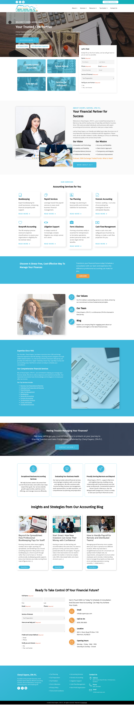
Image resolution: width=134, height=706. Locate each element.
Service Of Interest (89, 74)
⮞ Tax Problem (53, 682)
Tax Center (104, 8)
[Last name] (106, 62)
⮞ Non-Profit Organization (77, 689)
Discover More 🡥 (27, 40)
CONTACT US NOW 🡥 (67, 448)
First (23, 604)
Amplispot (84, 704)
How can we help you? (31, 624)
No (83, 85)
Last (45, 604)
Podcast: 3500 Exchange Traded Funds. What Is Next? (93, 158)
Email (102, 66)
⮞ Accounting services (76, 676)
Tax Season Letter (22, 46)
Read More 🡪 (24, 214)
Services (83, 8)
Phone (86, 66)
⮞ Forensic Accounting (76, 679)
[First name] (89, 62)
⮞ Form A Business (54, 685)
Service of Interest (27, 616)
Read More (24, 568)
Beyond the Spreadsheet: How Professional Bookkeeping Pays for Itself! (32, 539)
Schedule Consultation (110, 2)
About (75, 8)
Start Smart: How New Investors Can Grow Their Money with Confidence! (65, 539)
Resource (93, 8)
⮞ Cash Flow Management (77, 685)
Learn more (83, 277)
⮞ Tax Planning (53, 676)
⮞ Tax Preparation (54, 679)
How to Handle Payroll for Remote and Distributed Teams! (99, 539)
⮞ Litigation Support (75, 682)
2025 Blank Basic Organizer (40, 46)
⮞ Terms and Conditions (56, 692)
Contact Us (113, 8)
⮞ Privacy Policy (53, 689)
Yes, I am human (87, 87)
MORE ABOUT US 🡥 (85, 165)
